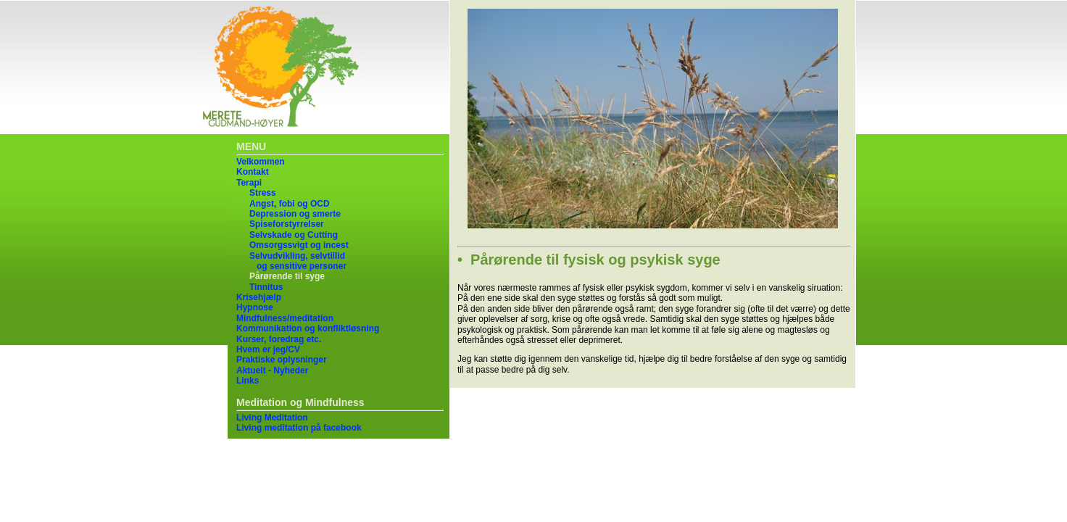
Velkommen (260, 162)
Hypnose (254, 307)
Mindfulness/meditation (284, 318)
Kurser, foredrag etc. (278, 339)
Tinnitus (266, 287)
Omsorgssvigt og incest (299, 245)
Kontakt (252, 172)
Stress (262, 193)
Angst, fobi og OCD (289, 204)
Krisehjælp (258, 297)
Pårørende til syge (287, 276)
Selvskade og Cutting (293, 235)
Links (247, 381)
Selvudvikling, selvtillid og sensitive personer (297, 261)
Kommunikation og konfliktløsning (307, 328)
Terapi (249, 183)
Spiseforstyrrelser (286, 224)
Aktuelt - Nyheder (272, 370)
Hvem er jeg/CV (268, 349)
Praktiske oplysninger (281, 360)
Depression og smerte (295, 214)
